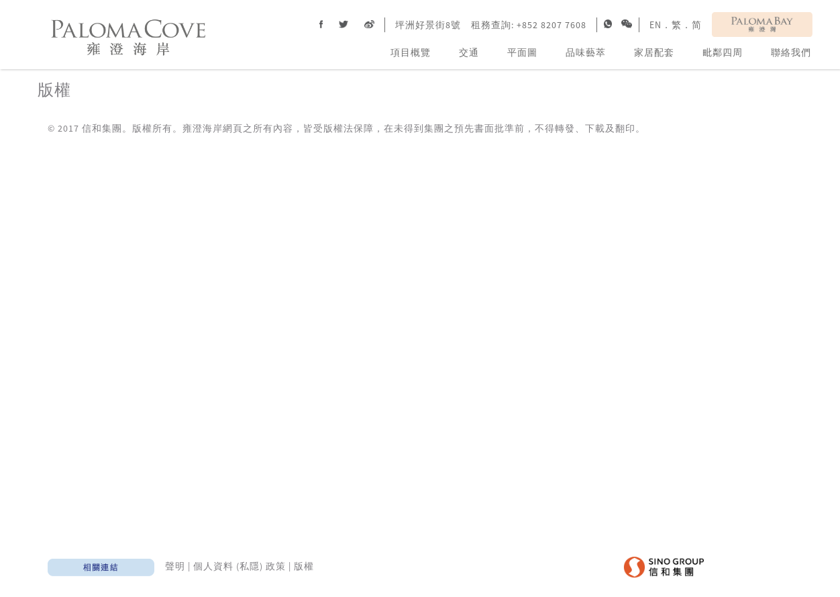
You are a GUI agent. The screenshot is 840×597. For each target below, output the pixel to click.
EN (655, 25)
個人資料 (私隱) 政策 (239, 566)
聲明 (175, 566)
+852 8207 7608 (551, 25)
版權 (304, 566)
